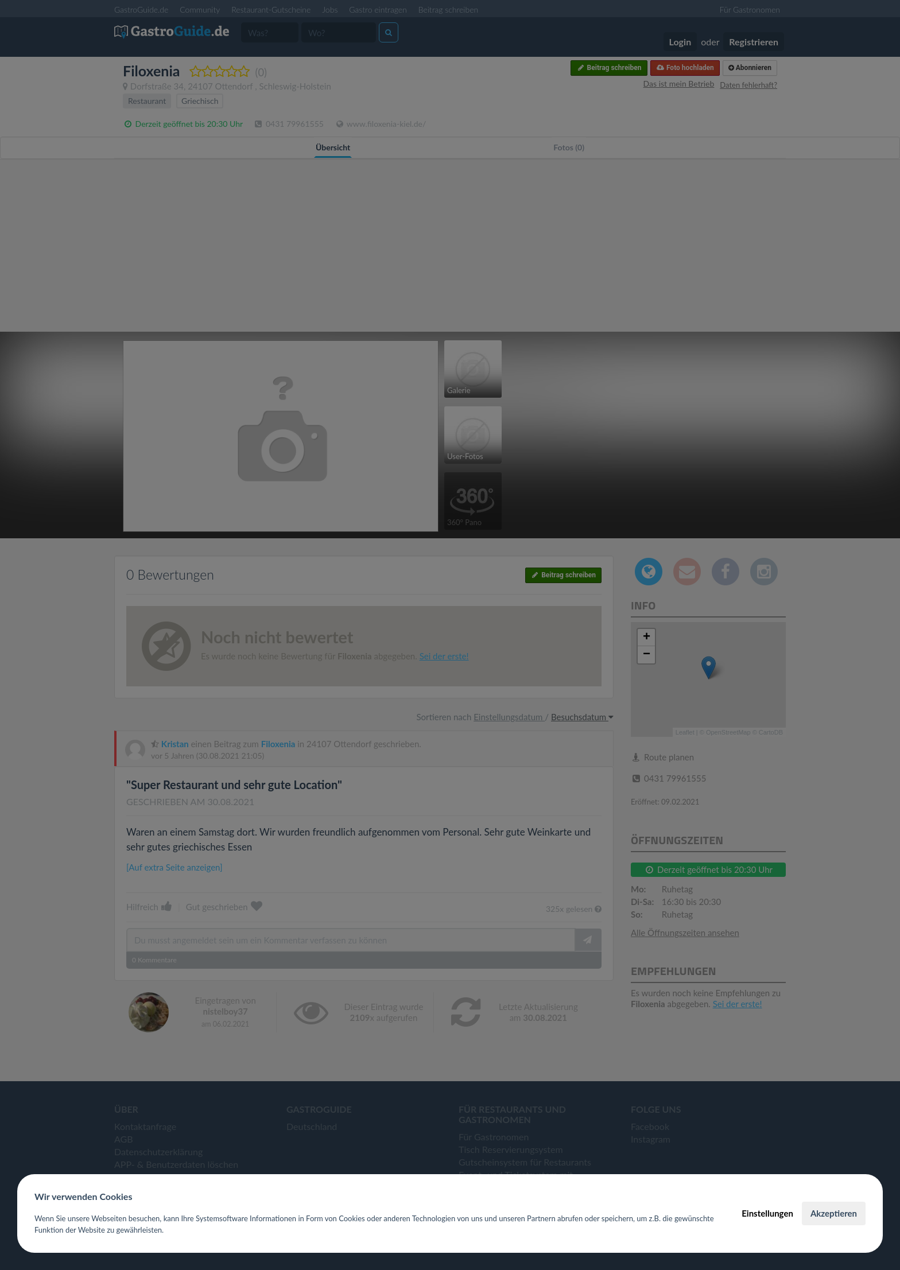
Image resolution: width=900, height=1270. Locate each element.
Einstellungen (767, 1213)
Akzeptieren (833, 1213)
